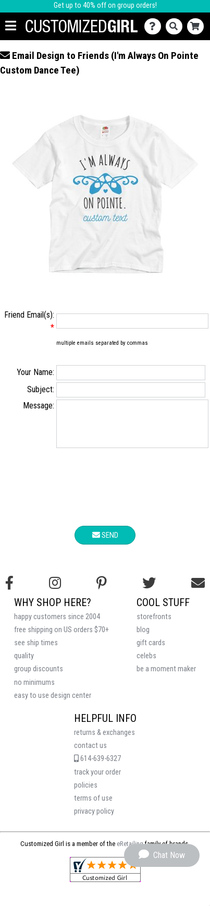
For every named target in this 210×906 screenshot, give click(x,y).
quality (24, 663)
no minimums (34, 690)
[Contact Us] (155, 26)
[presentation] (105, 496)
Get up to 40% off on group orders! (105, 5)
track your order (97, 780)
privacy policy (94, 819)
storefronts (154, 624)
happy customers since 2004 (57, 624)
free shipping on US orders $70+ (61, 637)
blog (143, 637)
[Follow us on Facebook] (9, 591)
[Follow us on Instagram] (55, 591)
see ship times (36, 650)
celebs (146, 663)
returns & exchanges (104, 740)
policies (85, 793)
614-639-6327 (97, 766)
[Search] (176, 26)
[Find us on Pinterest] (101, 591)
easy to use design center (52, 703)
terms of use (93, 806)
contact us (90, 753)
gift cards (151, 650)
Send (105, 543)
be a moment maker (166, 676)
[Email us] (198, 591)
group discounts (38, 676)
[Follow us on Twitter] (149, 591)
